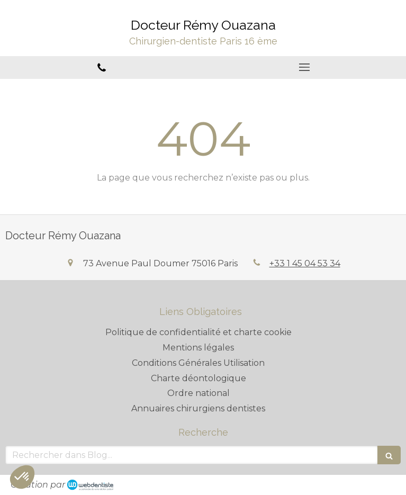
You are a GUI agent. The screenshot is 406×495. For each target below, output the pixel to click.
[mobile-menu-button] (305, 67)
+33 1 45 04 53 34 (304, 263)
